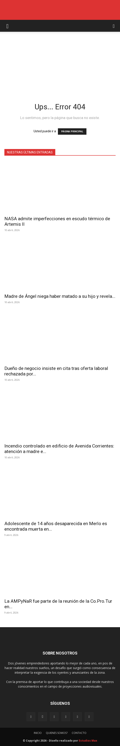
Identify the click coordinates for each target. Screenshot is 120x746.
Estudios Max (88, 740)
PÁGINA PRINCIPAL (72, 131)
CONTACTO (79, 733)
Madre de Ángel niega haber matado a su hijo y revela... (59, 296)
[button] (7, 26)
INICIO (38, 733)
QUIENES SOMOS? (57, 733)
